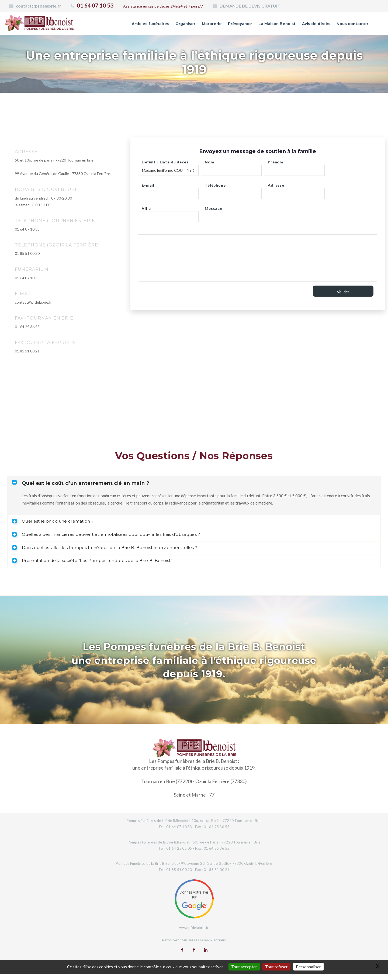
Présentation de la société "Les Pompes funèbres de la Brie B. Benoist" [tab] (92, 560)
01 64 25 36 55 (27, 326)
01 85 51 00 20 (27, 253)
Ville (146, 207)
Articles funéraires (111, 25)
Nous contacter (349, 25)
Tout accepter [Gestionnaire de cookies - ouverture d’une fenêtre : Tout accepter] (244, 966)
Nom (209, 161)
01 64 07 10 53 (95, 5)
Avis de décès (306, 25)
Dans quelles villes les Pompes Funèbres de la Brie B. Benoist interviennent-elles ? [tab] (104, 547)
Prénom (275, 161)
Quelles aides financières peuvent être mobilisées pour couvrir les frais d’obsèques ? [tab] (106, 534)
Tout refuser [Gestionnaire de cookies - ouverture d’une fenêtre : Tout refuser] (276, 966)
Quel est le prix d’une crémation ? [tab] (52, 521)
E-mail (148, 184)
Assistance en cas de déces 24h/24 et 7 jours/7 (163, 6)
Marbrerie (183, 25)
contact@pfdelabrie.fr (38, 5)
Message (213, 207)
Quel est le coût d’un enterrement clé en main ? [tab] (80, 483)
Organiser (153, 25)
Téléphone (215, 184)
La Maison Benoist (260, 25)
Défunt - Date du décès (165, 161)
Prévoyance (216, 25)
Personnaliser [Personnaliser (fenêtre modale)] (308, 966)
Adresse (276, 184)
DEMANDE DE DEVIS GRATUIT (250, 5)
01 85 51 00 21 (27, 351)
